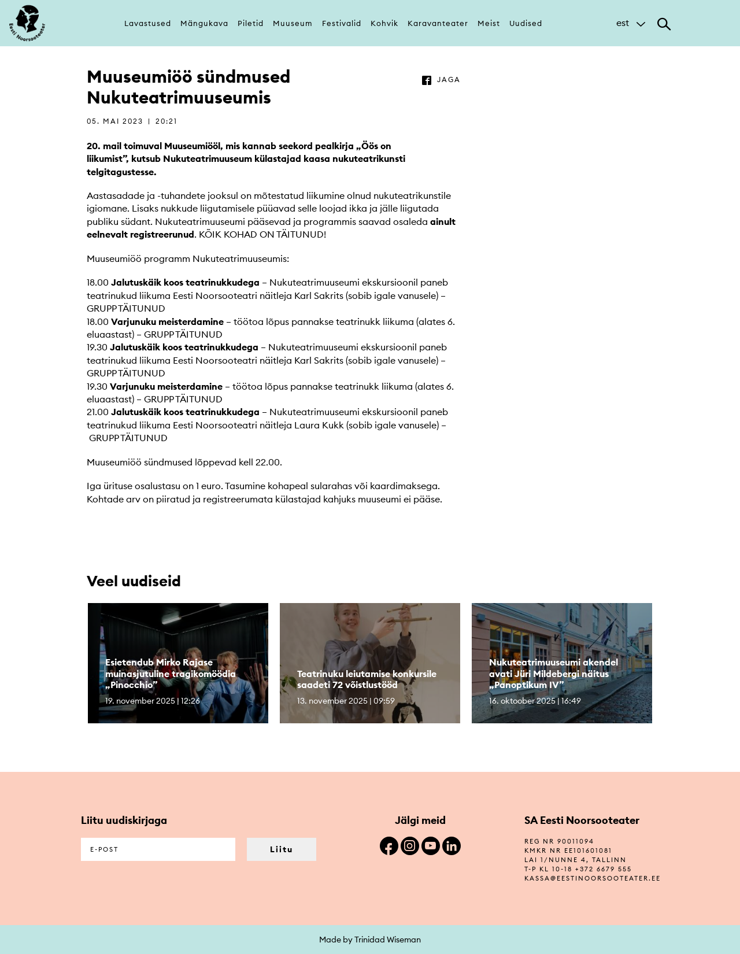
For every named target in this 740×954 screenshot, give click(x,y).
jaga (449, 79)
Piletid (251, 23)
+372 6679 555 (603, 869)
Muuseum (293, 23)
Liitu (281, 849)
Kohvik (384, 23)
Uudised (525, 23)
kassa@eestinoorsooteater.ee (592, 878)
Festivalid (341, 23)
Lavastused (147, 23)
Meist (489, 23)
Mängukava (204, 23)
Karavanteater (438, 23)
